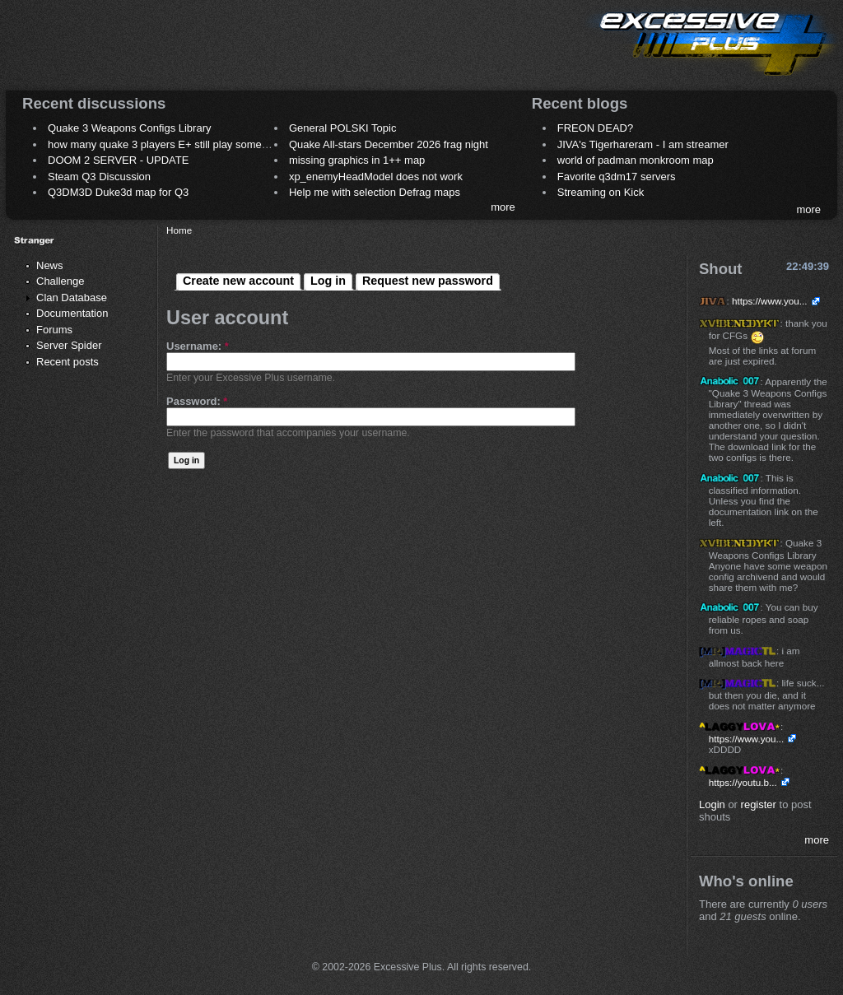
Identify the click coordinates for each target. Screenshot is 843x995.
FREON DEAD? (595, 128)
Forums (54, 329)
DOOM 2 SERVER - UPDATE (118, 160)
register (758, 804)
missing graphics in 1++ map (357, 160)
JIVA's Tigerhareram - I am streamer (643, 144)
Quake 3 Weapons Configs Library (129, 128)
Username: (197, 346)
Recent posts (67, 362)
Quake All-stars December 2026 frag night (388, 144)
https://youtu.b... (743, 782)
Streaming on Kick (601, 192)
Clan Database (71, 297)
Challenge (60, 281)
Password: (196, 401)
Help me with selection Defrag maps (374, 192)
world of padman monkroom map (635, 160)
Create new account (238, 280)
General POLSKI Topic (343, 128)
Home (179, 230)
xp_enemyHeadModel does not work (376, 176)
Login (712, 804)
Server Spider (68, 345)
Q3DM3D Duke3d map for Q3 (118, 192)
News (49, 265)
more (503, 207)
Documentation (72, 313)
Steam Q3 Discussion (99, 176)
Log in (328, 280)
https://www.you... (770, 300)
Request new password (427, 280)
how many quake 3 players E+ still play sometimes (167, 144)
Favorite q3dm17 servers (616, 176)
